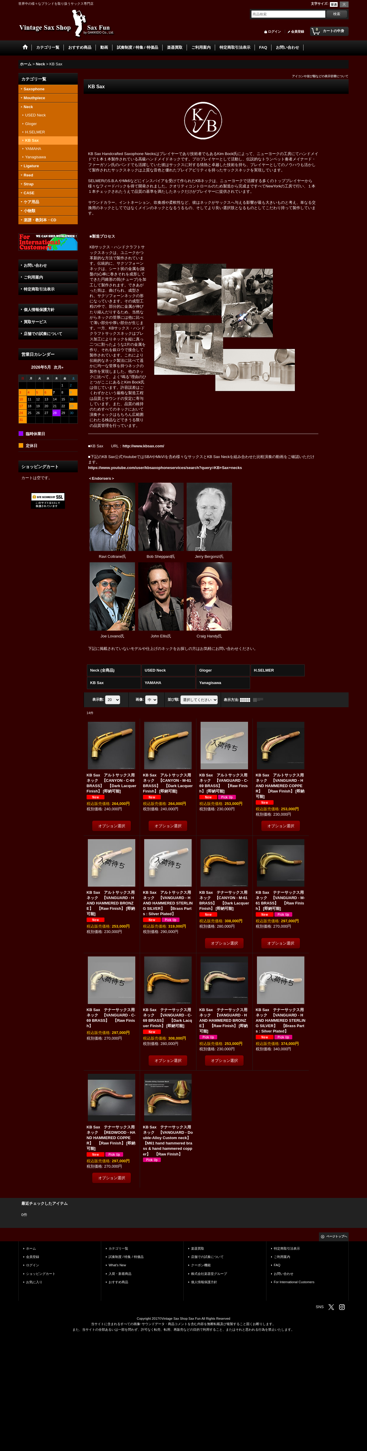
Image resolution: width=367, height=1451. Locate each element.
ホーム (31, 1248)
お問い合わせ (35, 265)
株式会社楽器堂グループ (209, 1273)
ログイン (274, 31)
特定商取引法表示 (39, 289)
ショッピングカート (40, 1273)
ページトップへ (336, 1236)
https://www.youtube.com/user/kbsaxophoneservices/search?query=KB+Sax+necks (165, 467)
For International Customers (294, 1282)
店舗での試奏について (43, 333)
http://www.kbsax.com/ (143, 446)
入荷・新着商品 (120, 1273)
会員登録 (297, 31)
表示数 (98, 699)
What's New (117, 1265)
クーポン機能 (201, 1265)
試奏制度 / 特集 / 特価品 (126, 1257)
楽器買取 (197, 1248)
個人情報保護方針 (39, 309)
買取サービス (35, 322)
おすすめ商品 (118, 1282)
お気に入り (34, 1282)
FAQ (277, 1265)
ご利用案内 (33, 277)
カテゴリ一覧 (118, 1248)
